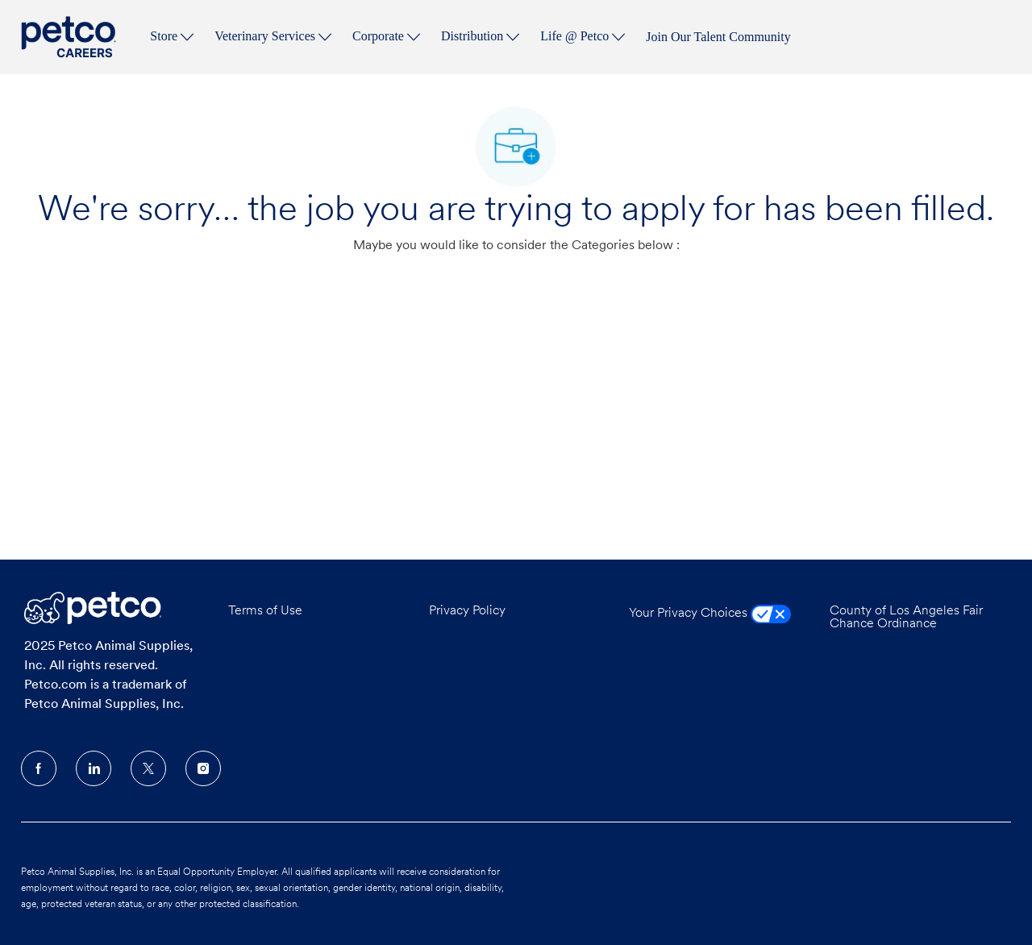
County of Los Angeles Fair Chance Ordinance (906, 618)
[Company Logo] (71, 37)
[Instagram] (203, 768)
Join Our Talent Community (718, 37)
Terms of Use (265, 611)
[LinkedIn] (93, 768)
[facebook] (38, 768)
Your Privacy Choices (710, 613)
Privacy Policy (467, 611)
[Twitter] (148, 768)
